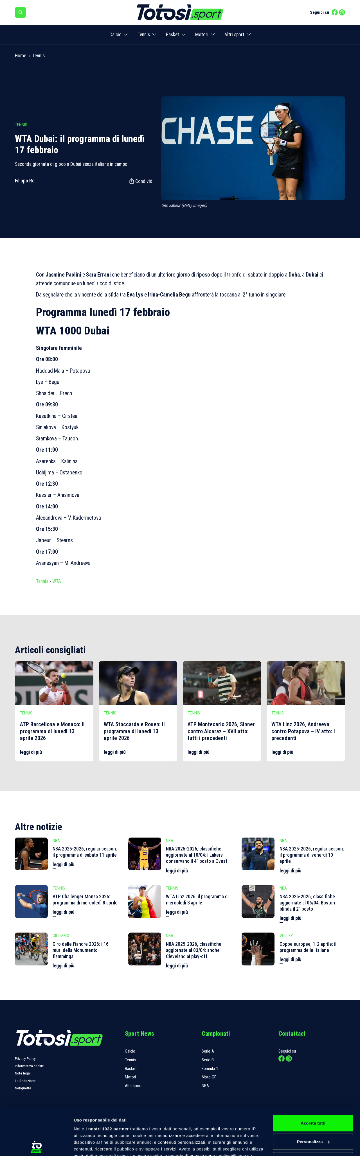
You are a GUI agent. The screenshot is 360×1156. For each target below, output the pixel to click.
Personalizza (313, 1095)
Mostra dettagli (89, 1145)
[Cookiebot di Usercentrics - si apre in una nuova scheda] (36, 1145)
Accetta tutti (313, 1077)
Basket (172, 34)
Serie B (208, 1059)
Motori (201, 34)
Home (20, 55)
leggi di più (31, 752)
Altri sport (234, 34)
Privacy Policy (25, 1059)
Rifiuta (313, 1114)
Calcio (115, 34)
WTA (56, 581)
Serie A (208, 1051)
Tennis (144, 34)
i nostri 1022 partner (107, 1082)
